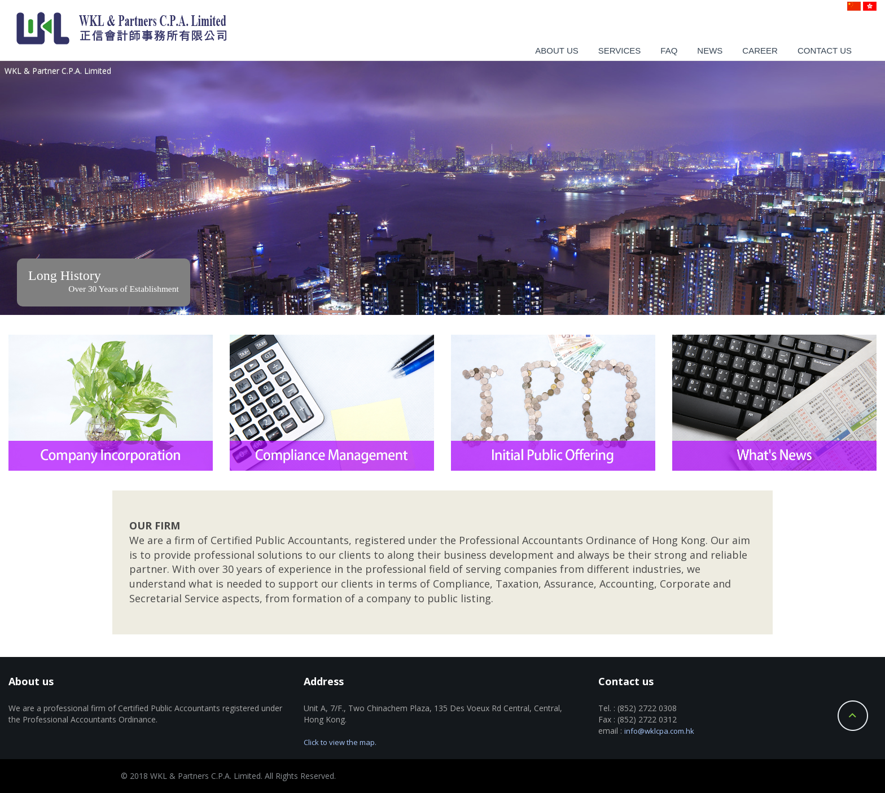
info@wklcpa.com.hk (659, 731)
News (709, 50)
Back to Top (853, 715)
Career (760, 50)
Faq (668, 50)
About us (556, 50)
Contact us (825, 50)
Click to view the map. (340, 742)
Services (619, 50)
